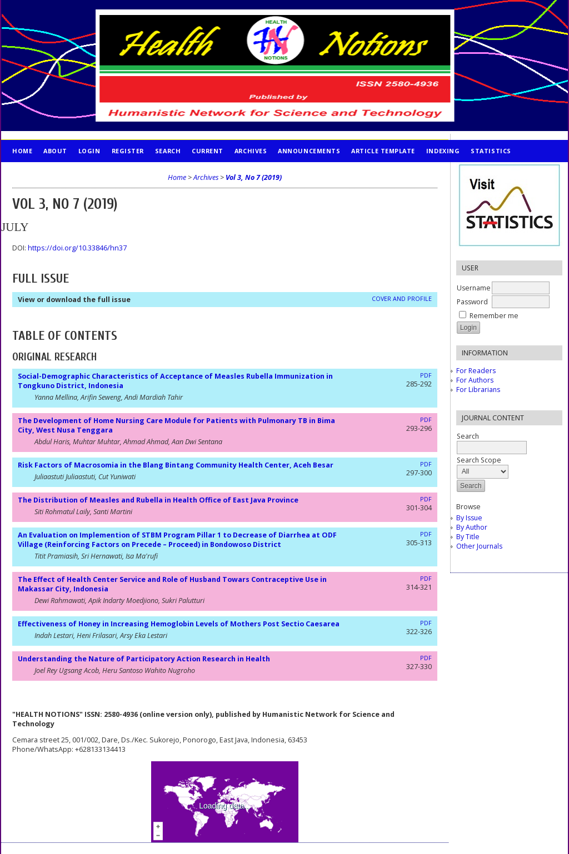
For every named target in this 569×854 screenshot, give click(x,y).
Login (89, 151)
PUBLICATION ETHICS (48, 173)
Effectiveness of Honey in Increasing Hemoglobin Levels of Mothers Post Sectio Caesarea (179, 624)
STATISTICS (491, 151)
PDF (426, 375)
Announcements (309, 151)
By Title (468, 536)
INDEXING (443, 151)
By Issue (469, 518)
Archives (250, 151)
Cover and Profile (402, 299)
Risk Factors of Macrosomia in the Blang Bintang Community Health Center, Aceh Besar (175, 465)
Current (207, 151)
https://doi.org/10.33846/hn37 (77, 248)
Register (128, 151)
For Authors (474, 380)
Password (472, 302)
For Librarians (478, 389)
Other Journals (479, 546)
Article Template (383, 151)
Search (168, 151)
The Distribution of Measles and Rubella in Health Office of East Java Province (158, 500)
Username (474, 288)
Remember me (494, 315)
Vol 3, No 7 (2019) (254, 177)
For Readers (476, 370)
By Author (471, 527)
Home (22, 151)
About (55, 151)
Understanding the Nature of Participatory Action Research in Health (144, 659)
